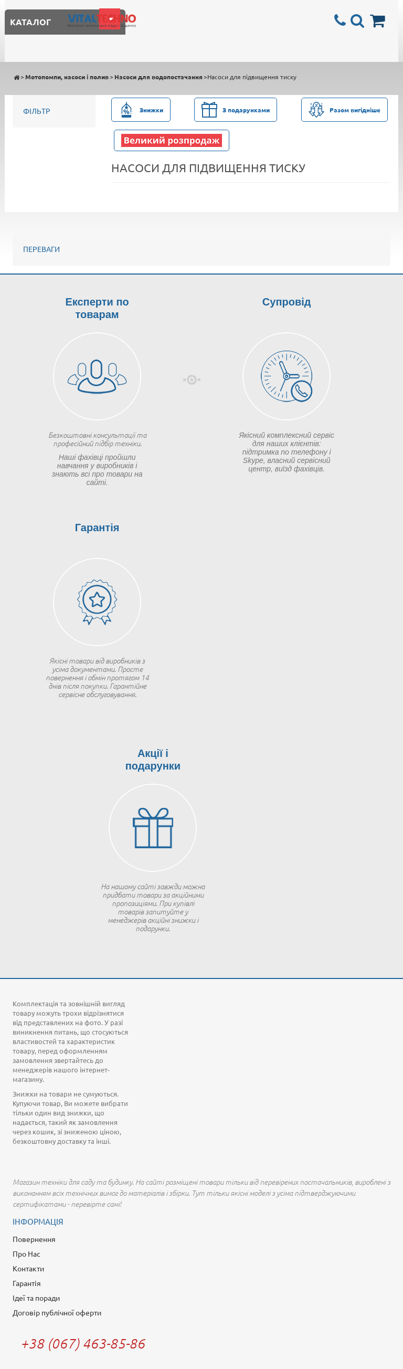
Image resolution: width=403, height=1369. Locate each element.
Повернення (34, 1239)
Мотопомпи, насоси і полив (67, 76)
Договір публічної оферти (57, 1312)
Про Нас (26, 1253)
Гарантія (27, 1283)
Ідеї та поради (36, 1297)
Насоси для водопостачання (158, 76)
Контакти (28, 1268)
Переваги (41, 249)
